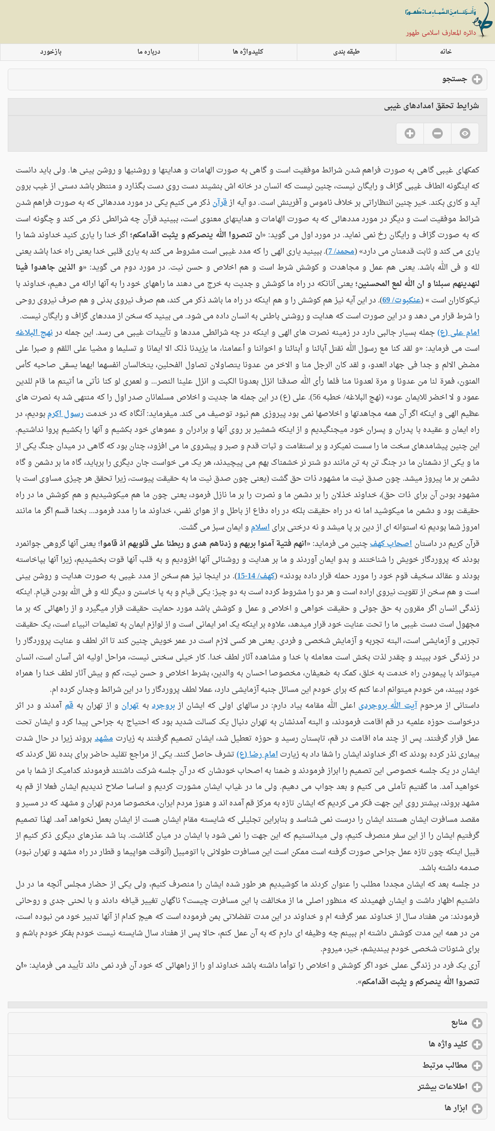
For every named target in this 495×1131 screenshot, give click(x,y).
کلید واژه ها (408, 1044)
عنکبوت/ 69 (401, 300)
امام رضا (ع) (256, 754)
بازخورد (50, 52)
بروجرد (163, 706)
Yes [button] (409, 133)
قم (69, 706)
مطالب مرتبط (405, 1066)
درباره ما (148, 52)
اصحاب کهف (391, 544)
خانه (446, 52)
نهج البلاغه (34, 333)
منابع (419, 1023)
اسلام (260, 527)
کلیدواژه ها (248, 52)
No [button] (437, 133)
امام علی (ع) (458, 333)
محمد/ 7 (341, 251)
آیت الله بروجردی (387, 706)
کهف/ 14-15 (256, 576)
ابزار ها (416, 1108)
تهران (130, 706)
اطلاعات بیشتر (402, 1087)
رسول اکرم (65, 414)
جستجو (415, 79)
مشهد (104, 738)
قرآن (219, 203)
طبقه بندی (346, 52)
